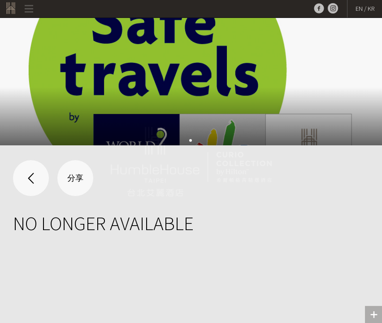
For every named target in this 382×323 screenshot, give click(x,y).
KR (371, 8)
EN (359, 8)
